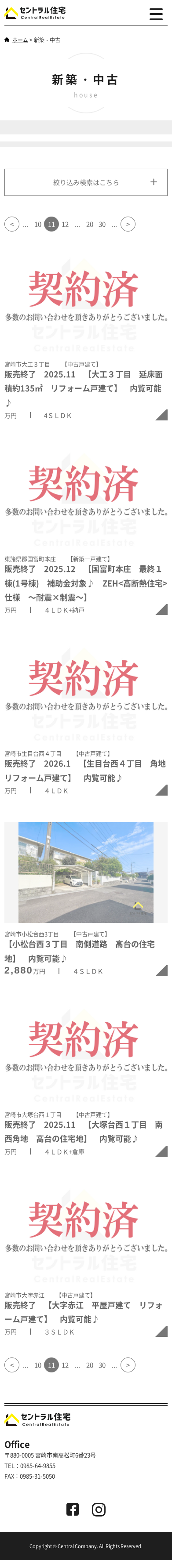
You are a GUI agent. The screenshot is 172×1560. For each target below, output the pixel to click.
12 (65, 223)
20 (89, 223)
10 (37, 223)
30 (102, 223)
